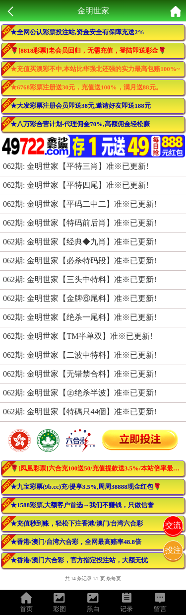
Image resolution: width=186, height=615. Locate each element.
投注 (173, 550)
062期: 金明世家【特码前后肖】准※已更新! (80, 223)
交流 (173, 525)
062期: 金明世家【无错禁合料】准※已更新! (80, 374)
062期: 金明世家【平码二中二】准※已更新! (80, 204)
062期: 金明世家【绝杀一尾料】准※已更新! (80, 317)
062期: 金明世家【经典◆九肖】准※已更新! (80, 241)
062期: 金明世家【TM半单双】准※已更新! (78, 336)
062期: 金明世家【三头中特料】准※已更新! (80, 279)
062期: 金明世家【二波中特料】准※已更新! (80, 355)
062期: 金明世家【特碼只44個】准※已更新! (80, 411)
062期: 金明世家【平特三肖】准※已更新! (76, 166)
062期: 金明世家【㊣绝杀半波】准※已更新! (80, 392)
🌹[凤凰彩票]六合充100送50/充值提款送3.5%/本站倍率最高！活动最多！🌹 (97, 468)
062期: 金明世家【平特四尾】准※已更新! (76, 185)
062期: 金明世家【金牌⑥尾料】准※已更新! (80, 298)
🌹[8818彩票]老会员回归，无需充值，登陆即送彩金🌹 (88, 50)
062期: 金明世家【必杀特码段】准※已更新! (80, 260)
